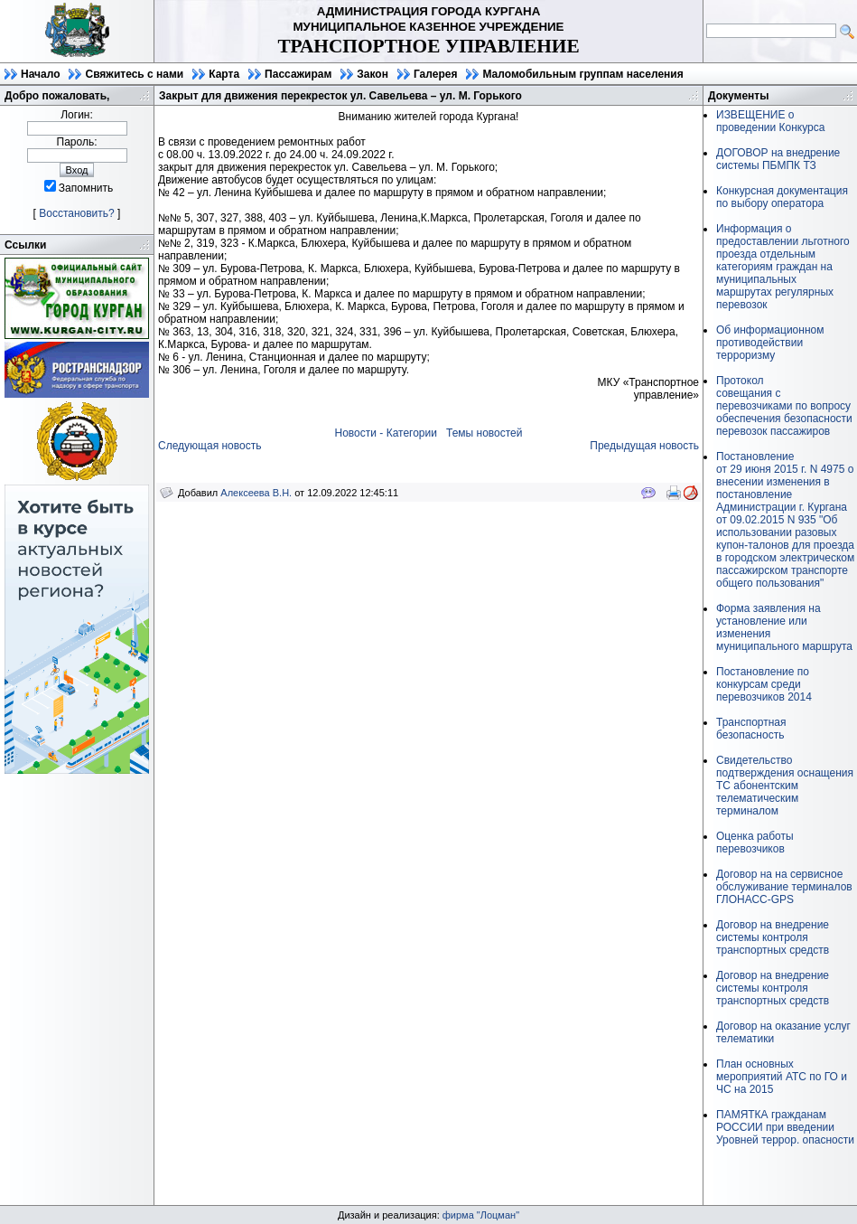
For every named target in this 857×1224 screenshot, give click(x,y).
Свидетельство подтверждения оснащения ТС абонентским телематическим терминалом (784, 785)
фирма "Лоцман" (480, 1215)
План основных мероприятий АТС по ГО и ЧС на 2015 (781, 1077)
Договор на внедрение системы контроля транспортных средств (772, 937)
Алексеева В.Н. (256, 492)
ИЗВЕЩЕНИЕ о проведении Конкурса (770, 121)
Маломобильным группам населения (582, 74)
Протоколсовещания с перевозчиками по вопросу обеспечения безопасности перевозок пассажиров (784, 406)
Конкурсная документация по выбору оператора (782, 197)
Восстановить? (77, 213)
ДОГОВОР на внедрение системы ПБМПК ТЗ (778, 159)
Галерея (435, 74)
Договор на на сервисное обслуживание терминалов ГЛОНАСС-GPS (784, 887)
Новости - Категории (386, 433)
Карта (224, 74)
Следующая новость (209, 445)
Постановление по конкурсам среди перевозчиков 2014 (764, 684)
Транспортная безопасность (751, 728)
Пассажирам (298, 74)
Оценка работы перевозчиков (755, 842)
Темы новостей (484, 433)
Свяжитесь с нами (134, 74)
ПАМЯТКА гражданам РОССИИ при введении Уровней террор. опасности (785, 1127)
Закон (372, 74)
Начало (40, 74)
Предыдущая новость (644, 445)
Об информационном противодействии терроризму (770, 343)
